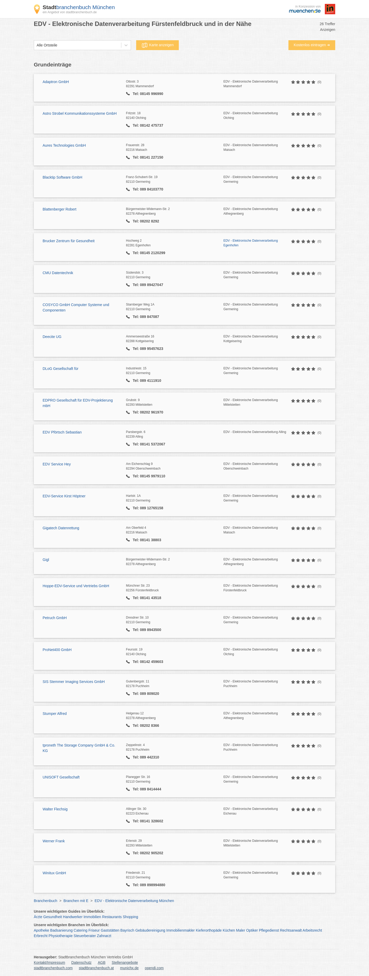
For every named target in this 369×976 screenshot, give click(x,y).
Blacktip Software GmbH (62, 177)
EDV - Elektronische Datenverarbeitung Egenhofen (250, 243)
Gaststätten (110, 930)
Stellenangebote (125, 962)
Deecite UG (52, 337)
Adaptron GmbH (56, 82)
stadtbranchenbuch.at (96, 968)
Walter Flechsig (55, 809)
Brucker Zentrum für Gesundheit (69, 241)
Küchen (229, 930)
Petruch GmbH (55, 618)
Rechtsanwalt (291, 930)
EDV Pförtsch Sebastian (62, 432)
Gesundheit (52, 917)
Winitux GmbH (54, 873)
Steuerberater (85, 936)
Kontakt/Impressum (49, 962)
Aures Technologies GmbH (64, 145)
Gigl (46, 560)
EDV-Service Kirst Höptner (64, 496)
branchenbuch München (79, 7)
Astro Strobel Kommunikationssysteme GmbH (80, 113)
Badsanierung (61, 930)
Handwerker (72, 917)
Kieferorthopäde (209, 930)
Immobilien (92, 917)
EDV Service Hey (57, 464)
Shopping (130, 917)
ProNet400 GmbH (57, 650)
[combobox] (36, 45)
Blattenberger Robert (59, 209)
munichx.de (129, 968)
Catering (80, 930)
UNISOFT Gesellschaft (61, 777)
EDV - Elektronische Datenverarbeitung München (134, 901)
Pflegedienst (269, 930)
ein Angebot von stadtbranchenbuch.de (70, 12)
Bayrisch (127, 930)
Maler (240, 930)
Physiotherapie (61, 936)
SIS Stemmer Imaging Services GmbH (74, 682)
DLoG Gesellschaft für (60, 369)
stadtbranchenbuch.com (53, 968)
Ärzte (38, 917)
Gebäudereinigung (150, 930)
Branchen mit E (75, 901)
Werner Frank (54, 841)
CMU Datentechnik (58, 273)
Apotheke (41, 930)
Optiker (252, 930)
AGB (102, 962)
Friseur (94, 930)
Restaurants (112, 917)
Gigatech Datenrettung (61, 528)
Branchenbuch (45, 901)
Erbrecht (41, 936)
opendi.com (154, 968)
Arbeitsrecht (312, 930)
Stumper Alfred (55, 713)
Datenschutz (81, 962)
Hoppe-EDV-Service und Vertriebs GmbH (76, 586)
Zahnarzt (104, 936)
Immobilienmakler (180, 930)
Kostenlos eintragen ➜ (312, 45)
